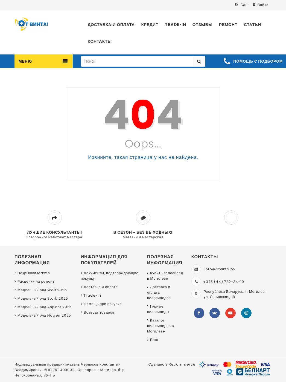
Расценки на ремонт (35, 281)
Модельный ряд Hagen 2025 (44, 315)
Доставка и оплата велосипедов (159, 292)
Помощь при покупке (103, 303)
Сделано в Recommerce (172, 364)
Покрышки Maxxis (33, 273)
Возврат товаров (99, 312)
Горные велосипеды (158, 309)
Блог (154, 339)
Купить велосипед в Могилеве (165, 275)
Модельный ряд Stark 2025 (42, 298)
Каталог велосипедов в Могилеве (160, 326)
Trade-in (92, 295)
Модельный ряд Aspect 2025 (44, 306)
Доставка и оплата (101, 287)
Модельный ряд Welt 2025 (42, 290)
